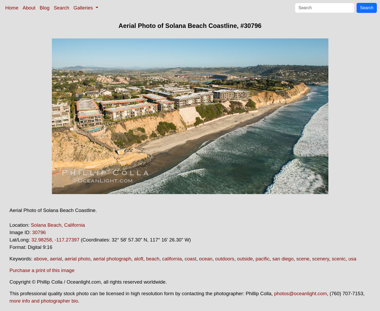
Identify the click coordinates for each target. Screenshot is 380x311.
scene (302, 258)
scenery (320, 258)
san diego (283, 258)
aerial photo (78, 258)
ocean (206, 258)
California (74, 225)
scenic (339, 258)
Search (61, 8)
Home (11, 8)
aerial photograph (112, 258)
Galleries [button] (83, 8)
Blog (45, 8)
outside (245, 258)
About (29, 8)
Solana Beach (46, 225)
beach (153, 258)
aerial (56, 258)
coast (190, 258)
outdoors (224, 258)
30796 (39, 232)
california (172, 258)
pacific (263, 258)
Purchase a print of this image (42, 270)
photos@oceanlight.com (300, 293)
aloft (138, 258)
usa (352, 258)
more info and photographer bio (43, 301)
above (40, 258)
